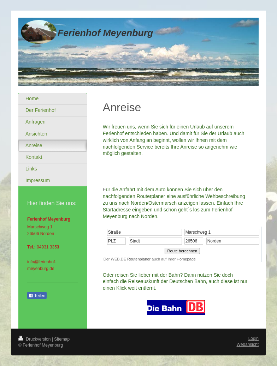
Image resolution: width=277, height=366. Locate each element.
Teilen (37, 295)
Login (253, 338)
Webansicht (248, 344)
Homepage (186, 259)
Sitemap (62, 339)
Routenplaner (139, 259)
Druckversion (35, 339)
